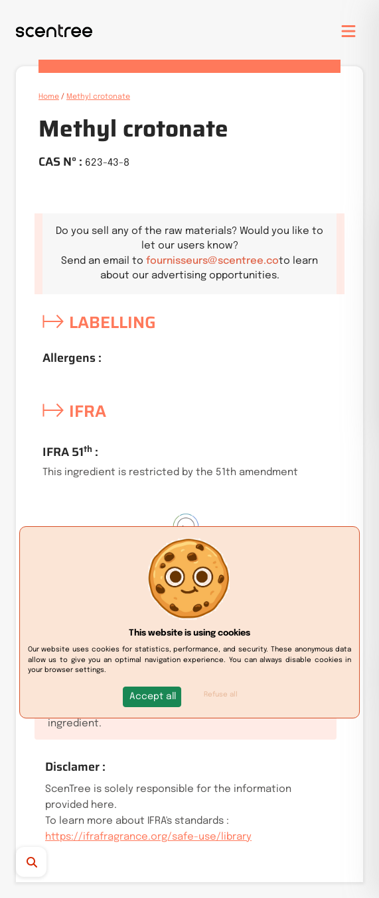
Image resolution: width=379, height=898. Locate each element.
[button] (152, 697)
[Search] (54, 862)
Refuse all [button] (221, 694)
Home (48, 97)
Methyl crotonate (98, 97)
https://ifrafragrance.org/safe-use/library (148, 837)
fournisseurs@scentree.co (212, 261)
